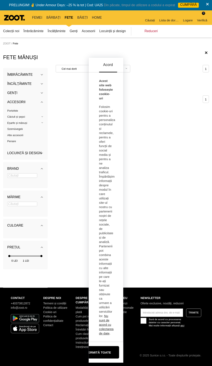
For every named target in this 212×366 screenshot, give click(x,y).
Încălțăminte (56, 31)
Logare (188, 17)
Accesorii (88, 31)
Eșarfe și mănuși (17, 122)
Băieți (82, 17)
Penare (11, 141)
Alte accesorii (15, 135)
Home (97, 17)
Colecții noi (11, 31)
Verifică (202, 16)
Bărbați (53, 17)
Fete (69, 17)
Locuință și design (112, 31)
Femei (37, 17)
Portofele (12, 110)
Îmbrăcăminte (33, 31)
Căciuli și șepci (16, 116)
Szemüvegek (15, 129)
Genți (73, 31)
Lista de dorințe (169, 17)
